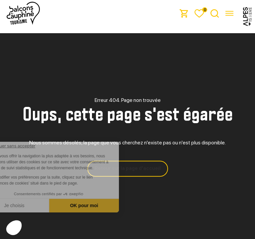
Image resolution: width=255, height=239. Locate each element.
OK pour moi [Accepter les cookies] (111, 205)
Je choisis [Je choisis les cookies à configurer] (41, 205)
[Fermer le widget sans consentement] (38, 146)
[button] (14, 228)
